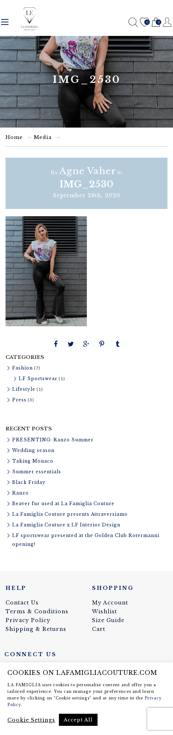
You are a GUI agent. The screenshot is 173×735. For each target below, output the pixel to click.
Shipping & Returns (36, 629)
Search (133, 22)
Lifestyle (23, 389)
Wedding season (33, 450)
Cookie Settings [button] (31, 720)
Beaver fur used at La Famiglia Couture (63, 503)
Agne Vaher (87, 171)
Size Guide (108, 620)
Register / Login (167, 22)
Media (43, 137)
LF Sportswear (38, 378)
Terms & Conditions (37, 611)
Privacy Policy (28, 620)
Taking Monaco (32, 461)
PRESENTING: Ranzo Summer (52, 439)
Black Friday (29, 482)
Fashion (22, 368)
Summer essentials (36, 471)
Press (19, 400)
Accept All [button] (78, 720)
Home (14, 137)
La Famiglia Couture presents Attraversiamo (70, 514)
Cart (155, 22)
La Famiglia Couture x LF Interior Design (66, 525)
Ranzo (20, 493)
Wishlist (144, 22)
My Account (110, 602)
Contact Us (22, 602)
